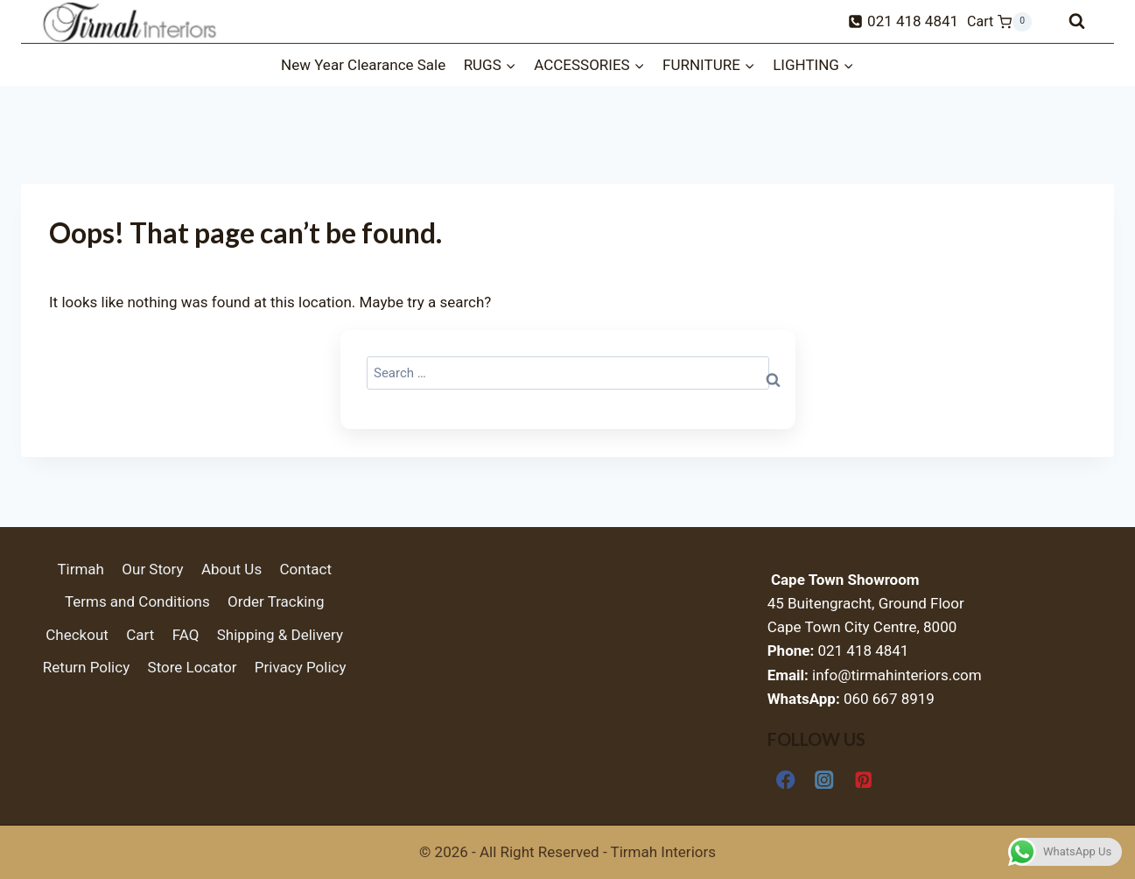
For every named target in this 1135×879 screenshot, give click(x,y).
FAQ (186, 634)
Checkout (77, 634)
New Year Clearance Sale (363, 65)
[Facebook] (786, 779)
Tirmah (80, 569)
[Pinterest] (863, 779)
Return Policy (86, 667)
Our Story (152, 569)
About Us (231, 569)
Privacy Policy (301, 667)
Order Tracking (276, 601)
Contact (306, 569)
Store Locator (192, 667)
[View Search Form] (1077, 21)
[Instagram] (825, 779)
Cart (140, 634)
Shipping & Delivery (280, 634)
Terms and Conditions (137, 601)
